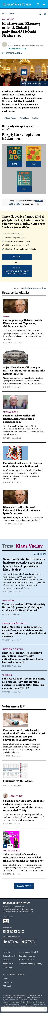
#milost (35, 118)
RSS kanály (7, 986)
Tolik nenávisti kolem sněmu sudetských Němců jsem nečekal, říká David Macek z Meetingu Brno (23, 858)
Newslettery (7, 982)
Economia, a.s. (18, 907)
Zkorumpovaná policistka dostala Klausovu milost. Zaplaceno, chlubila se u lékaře (23, 323)
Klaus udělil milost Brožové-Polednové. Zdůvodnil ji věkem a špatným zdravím (22, 510)
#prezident (24, 118)
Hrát (14, 164)
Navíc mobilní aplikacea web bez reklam (17, 270)
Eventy (5, 978)
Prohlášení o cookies (27, 956)
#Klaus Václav (10, 118)
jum (9, 43)
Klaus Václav (29, 546)
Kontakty (6, 952)
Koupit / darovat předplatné (13, 974)
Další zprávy (24, 886)
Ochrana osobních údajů (28, 952)
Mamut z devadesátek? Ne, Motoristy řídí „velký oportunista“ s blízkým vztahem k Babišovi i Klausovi (23, 607)
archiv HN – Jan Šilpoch (35, 83)
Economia (6, 960)
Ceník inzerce (8, 968)
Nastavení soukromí (26, 960)
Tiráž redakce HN (9, 956)
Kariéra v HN (8, 964)
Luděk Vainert (16, 796)
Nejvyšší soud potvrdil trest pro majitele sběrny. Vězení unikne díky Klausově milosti (24, 371)
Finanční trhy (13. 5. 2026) (18, 781)
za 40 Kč (17, 257)
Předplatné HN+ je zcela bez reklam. (33, 288)
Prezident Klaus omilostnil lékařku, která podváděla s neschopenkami (19, 419)
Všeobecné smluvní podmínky (30, 964)
